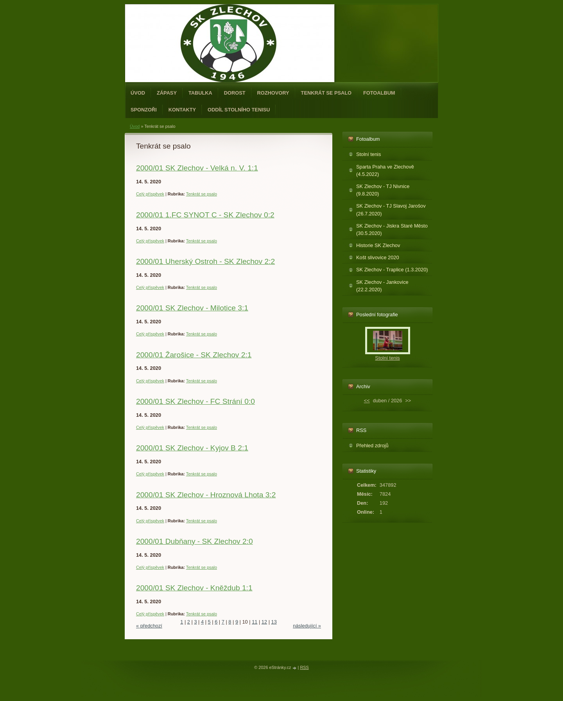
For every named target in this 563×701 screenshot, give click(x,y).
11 (254, 622)
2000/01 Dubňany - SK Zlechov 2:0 (194, 541)
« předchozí (149, 626)
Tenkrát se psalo (326, 93)
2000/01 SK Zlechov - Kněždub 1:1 (194, 588)
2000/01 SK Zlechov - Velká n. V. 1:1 (197, 168)
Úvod (138, 93)
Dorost (235, 93)
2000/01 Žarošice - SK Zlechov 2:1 (193, 355)
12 (264, 622)
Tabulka (200, 93)
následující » (307, 626)
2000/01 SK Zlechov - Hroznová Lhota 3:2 (206, 495)
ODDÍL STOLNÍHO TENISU (239, 110)
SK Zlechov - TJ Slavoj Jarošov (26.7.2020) (391, 209)
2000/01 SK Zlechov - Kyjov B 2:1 (192, 448)
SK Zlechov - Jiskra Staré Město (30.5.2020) (392, 229)
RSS (304, 667)
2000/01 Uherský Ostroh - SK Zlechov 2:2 (205, 261)
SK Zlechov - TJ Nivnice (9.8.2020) (382, 190)
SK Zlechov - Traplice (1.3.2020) (392, 270)
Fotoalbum (379, 93)
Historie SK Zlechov (378, 245)
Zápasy (167, 93)
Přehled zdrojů (372, 445)
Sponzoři (144, 110)
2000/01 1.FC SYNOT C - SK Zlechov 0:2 (205, 215)
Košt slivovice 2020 (377, 257)
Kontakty (182, 110)
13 (274, 622)
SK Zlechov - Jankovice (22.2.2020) (382, 285)
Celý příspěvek (150, 194)
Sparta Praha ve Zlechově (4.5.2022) (385, 170)
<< (367, 400)
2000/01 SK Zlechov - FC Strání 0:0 (195, 401)
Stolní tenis (368, 154)
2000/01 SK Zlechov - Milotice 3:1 (192, 308)
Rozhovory (273, 93)
